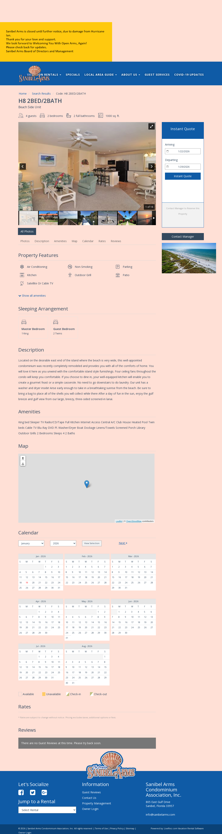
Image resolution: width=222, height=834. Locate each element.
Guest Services (157, 74)
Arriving (169, 144)
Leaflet (119, 521)
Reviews (116, 241)
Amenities (60, 241)
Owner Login (90, 809)
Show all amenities (32, 295)
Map (74, 241)
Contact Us (89, 798)
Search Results (41, 93)
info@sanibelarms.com (160, 814)
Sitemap (130, 828)
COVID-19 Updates (189, 74)
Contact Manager (183, 236)
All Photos (27, 231)
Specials (73, 74)
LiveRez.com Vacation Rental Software (184, 828)
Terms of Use (101, 828)
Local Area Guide (100, 74)
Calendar (88, 241)
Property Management (96, 803)
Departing (171, 160)
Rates (102, 241)
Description (42, 241)
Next (123, 543)
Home (23, 93)
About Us (130, 74)
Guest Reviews (91, 792)
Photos (25, 241)
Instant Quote (183, 176)
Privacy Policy (117, 828)
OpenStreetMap (134, 521)
